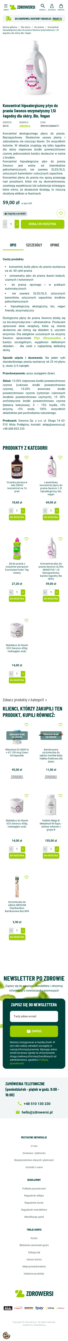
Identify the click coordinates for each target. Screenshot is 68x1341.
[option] (34, 69)
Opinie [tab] (54, 245)
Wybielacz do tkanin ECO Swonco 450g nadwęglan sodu (17, 648)
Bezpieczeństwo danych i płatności (34, 1160)
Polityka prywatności (34, 1188)
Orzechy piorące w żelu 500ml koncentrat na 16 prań (17, 487)
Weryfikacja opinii (34, 1216)
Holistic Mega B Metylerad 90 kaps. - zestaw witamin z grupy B (51, 825)
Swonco (24, 125)
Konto (34, 1238)
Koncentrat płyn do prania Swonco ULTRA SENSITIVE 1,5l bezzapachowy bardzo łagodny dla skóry (51, 571)
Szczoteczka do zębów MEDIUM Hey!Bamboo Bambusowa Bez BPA (17, 906)
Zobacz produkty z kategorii (25, 699)
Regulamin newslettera (34, 1209)
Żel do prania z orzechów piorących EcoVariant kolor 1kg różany (17, 568)
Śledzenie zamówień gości (34, 1245)
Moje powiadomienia (34, 1266)
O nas (34, 1146)
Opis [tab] (13, 245)
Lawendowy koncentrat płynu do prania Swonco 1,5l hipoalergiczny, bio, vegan (51, 488)
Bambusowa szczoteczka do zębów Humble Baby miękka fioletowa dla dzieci (51, 755)
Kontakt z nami (34, 1167)
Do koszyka (17, 517)
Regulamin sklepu (34, 1195)
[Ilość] (11, 224)
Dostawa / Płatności (34, 1153)
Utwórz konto (34, 1259)
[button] (42, 7)
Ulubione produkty (34, 1273)
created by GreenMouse (34, 1325)
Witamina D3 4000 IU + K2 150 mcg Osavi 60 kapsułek (17, 752)
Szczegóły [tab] (34, 245)
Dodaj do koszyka (42, 224)
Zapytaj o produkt (15, 213)
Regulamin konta (34, 1202)
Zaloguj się (34, 1252)
